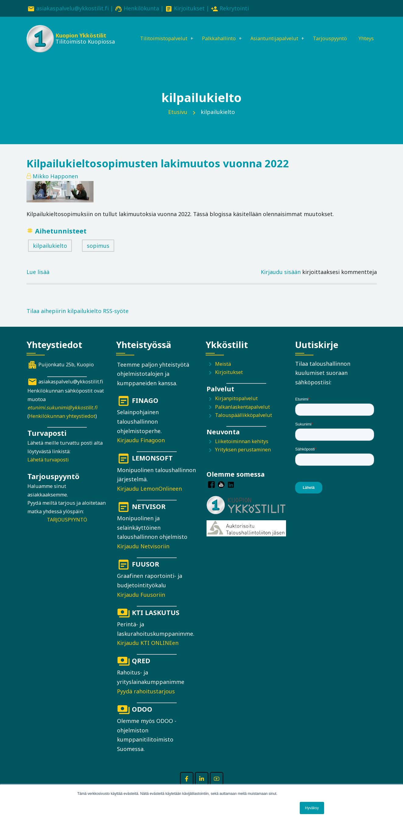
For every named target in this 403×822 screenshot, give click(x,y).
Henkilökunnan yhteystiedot (62, 425)
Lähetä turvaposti (48, 468)
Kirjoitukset (189, 8)
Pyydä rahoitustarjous (146, 700)
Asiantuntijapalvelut (271, 32)
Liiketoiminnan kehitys (241, 450)
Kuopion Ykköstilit (80, 36)
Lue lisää (38, 281)
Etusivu (177, 120)
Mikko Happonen (55, 185)
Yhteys (135, 53)
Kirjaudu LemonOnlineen (149, 497)
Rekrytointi (234, 8)
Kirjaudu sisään (281, 280)
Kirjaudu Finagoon (141, 449)
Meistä (223, 372)
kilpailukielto (50, 254)
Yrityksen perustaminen (243, 458)
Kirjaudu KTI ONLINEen (148, 651)
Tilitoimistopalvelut (152, 32)
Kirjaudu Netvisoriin (143, 555)
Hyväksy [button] (312, 808)
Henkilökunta (141, 8)
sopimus (98, 254)
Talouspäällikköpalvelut (243, 424)
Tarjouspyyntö (332, 32)
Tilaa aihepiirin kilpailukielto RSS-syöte (78, 319)
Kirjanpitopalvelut (236, 407)
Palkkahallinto (211, 32)
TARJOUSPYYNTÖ (67, 528)
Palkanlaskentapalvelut (242, 415)
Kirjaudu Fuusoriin (141, 603)
